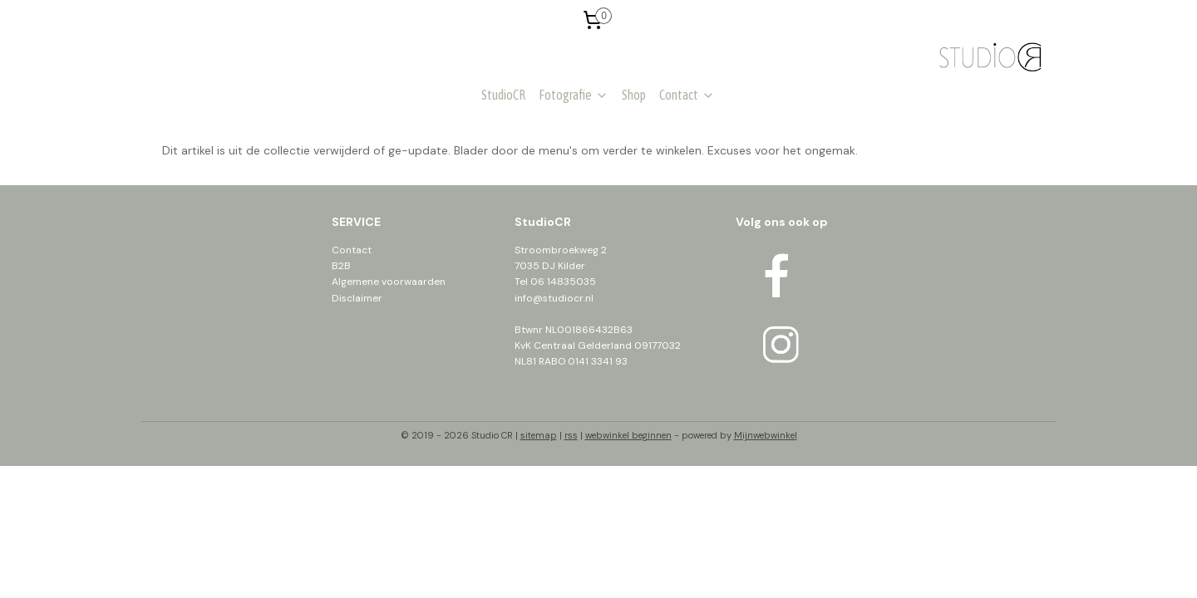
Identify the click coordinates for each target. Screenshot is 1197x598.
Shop (634, 94)
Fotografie (573, 94)
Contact (687, 94)
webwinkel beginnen (628, 435)
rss (571, 435)
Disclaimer (357, 298)
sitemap (538, 435)
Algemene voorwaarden (389, 281)
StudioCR (503, 94)
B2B (341, 265)
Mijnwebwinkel (765, 435)
